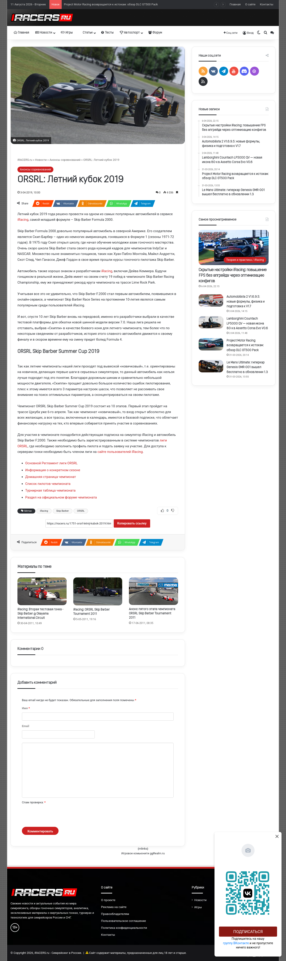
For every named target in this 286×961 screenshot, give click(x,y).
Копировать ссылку (132, 523)
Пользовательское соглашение (123, 921)
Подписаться (248, 931)
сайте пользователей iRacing (120, 452)
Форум (155, 32)
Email (25, 726)
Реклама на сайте (113, 907)
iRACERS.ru (24, 159)
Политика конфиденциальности (124, 927)
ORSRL (81, 510)
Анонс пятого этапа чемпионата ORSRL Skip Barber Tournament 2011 (152, 613)
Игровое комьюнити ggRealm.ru (143, 853)
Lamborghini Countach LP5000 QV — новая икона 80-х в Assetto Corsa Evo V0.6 (247, 323)
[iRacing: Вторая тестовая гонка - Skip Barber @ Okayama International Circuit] (42, 591)
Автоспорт (130, 32)
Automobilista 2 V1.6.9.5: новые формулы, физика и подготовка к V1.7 (246, 301)
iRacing (22, 220)
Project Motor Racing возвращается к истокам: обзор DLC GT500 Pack (111, 4)
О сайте (250, 4)
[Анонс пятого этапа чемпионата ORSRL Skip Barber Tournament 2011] (153, 591)
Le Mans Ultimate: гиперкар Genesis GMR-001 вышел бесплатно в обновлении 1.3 (247, 367)
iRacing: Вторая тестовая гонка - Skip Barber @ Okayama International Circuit (40, 614)
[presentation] (56, 816)
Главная (235, 4)
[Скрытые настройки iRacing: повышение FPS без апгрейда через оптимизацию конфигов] (234, 247)
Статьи (86, 32)
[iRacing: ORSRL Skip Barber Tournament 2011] (97, 591)
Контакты (266, 4)
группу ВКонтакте (236, 943)
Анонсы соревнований (64, 159)
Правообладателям (115, 914)
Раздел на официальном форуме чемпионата (61, 497)
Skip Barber (62, 510)
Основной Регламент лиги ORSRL (51, 463)
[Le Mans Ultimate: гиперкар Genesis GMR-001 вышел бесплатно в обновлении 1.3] (211, 366)
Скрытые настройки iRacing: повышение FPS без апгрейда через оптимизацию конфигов (233, 275)
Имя (26, 708)
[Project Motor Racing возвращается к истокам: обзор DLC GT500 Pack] (211, 344)
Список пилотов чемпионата (48, 484)
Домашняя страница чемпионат (50, 477)
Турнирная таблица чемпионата (50, 490)
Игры (67, 32)
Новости (43, 32)
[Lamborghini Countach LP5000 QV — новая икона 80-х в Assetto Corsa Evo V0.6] (211, 322)
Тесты (107, 32)
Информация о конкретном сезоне (52, 470)
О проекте (108, 900)
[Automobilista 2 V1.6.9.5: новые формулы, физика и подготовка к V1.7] (211, 300)
